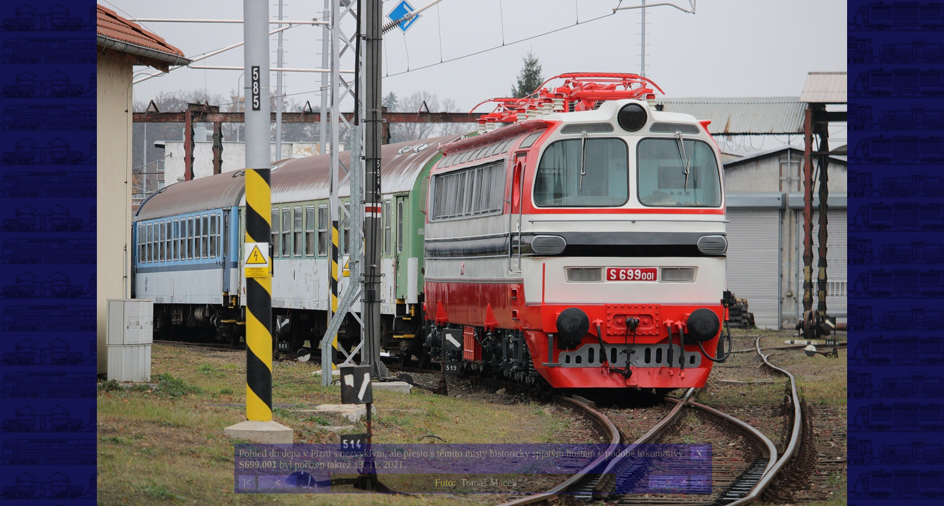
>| (699, 482)
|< (247, 482)
